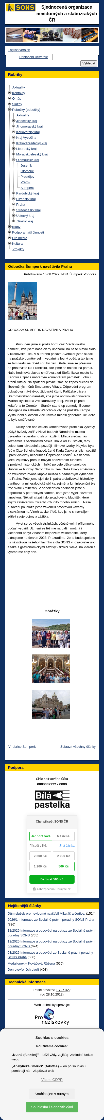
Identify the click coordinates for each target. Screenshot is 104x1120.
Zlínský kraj (24, 221)
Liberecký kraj (26, 149)
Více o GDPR (52, 1080)
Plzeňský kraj (26, 199)
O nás (16, 98)
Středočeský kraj (28, 210)
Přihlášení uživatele (33, 57)
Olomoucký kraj (27, 160)
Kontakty (18, 93)
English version (19, 50)
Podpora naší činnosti (28, 232)
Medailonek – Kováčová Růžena (31, 963)
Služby (17, 104)
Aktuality (18, 87)
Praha (20, 204)
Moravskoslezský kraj (32, 154)
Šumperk (27, 188)
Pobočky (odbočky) (26, 110)
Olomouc (27, 171)
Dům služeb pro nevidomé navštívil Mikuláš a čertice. (47, 913)
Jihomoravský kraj (29, 126)
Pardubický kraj (27, 193)
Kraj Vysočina (26, 137)
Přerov (25, 182)
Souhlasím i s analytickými (52, 1107)
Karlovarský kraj (28, 132)
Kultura (17, 243)
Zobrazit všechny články (78, 747)
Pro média (19, 238)
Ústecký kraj (25, 216)
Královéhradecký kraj (31, 143)
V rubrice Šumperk (22, 747)
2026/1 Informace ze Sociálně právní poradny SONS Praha (51, 919)
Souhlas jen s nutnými (52, 1094)
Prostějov (27, 177)
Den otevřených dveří (23, 969)
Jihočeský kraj (26, 121)
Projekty (18, 249)
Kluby (16, 227)
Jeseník (26, 165)
